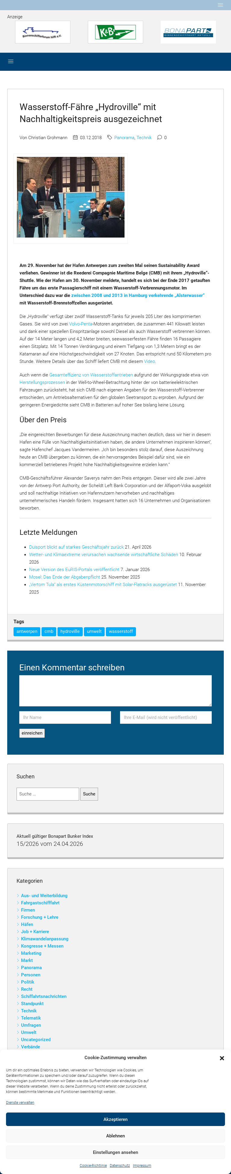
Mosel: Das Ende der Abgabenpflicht (64, 577)
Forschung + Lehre (39, 917)
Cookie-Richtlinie (93, 1166)
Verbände (30, 1047)
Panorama (124, 137)
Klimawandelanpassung (45, 939)
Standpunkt (32, 1003)
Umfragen (31, 1025)
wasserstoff (121, 631)
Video (149, 361)
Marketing (31, 953)
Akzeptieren (115, 1119)
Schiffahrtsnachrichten (43, 996)
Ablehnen (115, 1136)
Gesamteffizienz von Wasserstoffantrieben (91, 375)
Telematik (31, 1018)
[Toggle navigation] (220, 5)
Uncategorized (36, 1039)
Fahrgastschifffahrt (40, 903)
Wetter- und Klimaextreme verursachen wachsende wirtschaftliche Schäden (103, 554)
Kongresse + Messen (42, 946)
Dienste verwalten (20, 1103)
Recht (26, 989)
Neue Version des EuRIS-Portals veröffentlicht (74, 569)
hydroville (70, 631)
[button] (222, 1058)
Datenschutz (120, 1166)
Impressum (142, 1166)
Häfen (27, 924)
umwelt (94, 631)
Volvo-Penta (80, 324)
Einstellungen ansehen (115, 1152)
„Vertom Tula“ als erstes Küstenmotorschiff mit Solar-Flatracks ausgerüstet (103, 584)
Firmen (28, 910)
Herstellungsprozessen (42, 382)
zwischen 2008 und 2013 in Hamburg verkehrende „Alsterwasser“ (138, 295)
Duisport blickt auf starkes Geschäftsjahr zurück (76, 547)
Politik (27, 982)
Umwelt (28, 1032)
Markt (27, 960)
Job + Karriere (35, 931)
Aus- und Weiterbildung (44, 895)
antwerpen (27, 631)
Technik (144, 137)
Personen (30, 975)
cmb (49, 631)
